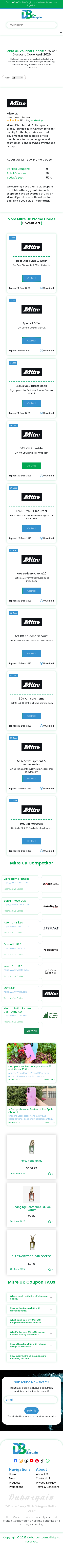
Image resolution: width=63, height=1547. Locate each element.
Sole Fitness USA (15, 901)
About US (42, 1474)
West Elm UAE (13, 966)
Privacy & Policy (46, 1482)
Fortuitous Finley (31, 1160)
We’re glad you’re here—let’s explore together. (31, 4)
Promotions (16, 1486)
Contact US (43, 1478)
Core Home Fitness (16, 879)
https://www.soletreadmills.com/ (20, 904)
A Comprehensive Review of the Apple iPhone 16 (30, 1111)
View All (32, 1031)
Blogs (12, 1478)
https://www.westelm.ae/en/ (18, 970)
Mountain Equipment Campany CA (18, 1010)
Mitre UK (9, 988)
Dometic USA (12, 944)
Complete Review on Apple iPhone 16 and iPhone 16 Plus (29, 1068)
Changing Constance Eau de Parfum (31, 1209)
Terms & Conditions (47, 1486)
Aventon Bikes (13, 922)
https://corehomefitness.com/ (19, 882)
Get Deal (31, 278)
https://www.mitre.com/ (19, 117)
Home (12, 1474)
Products (14, 1482)
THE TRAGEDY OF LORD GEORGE (31, 1256)
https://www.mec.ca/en (16, 1015)
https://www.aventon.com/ (17, 926)
